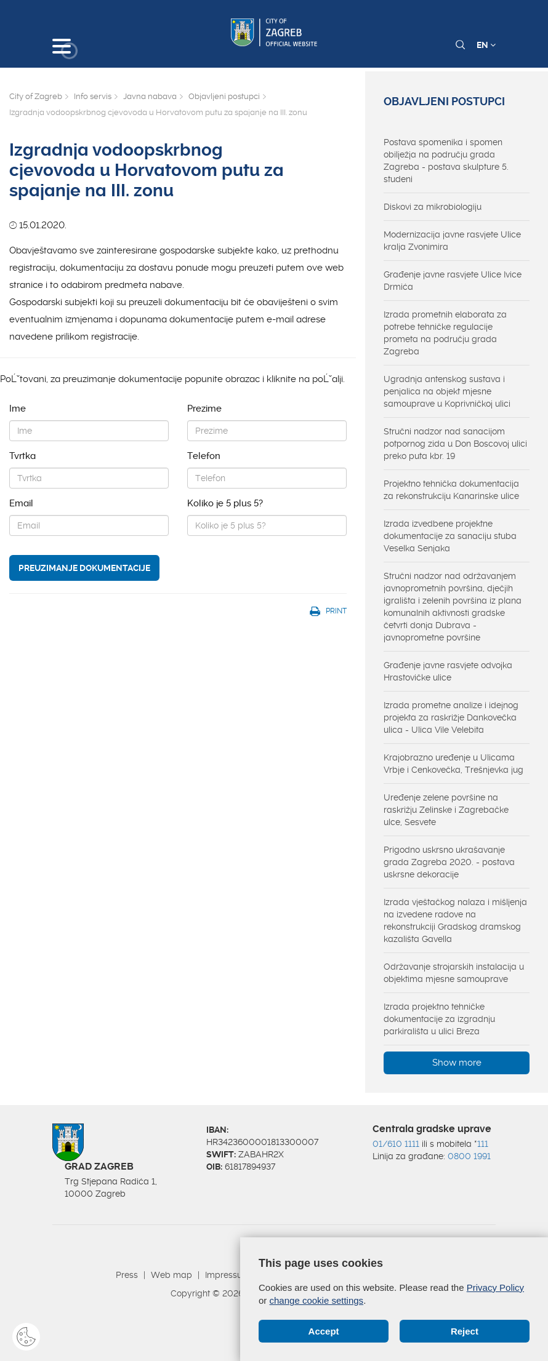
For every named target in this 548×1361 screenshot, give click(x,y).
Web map (171, 1275)
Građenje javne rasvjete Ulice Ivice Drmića (453, 280)
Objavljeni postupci (224, 96)
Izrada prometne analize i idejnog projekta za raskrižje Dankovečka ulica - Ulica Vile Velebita (451, 717)
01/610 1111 (396, 1144)
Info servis (92, 96)
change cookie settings (317, 1300)
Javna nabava (150, 96)
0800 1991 (469, 1156)
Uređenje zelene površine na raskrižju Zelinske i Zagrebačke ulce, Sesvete (446, 809)
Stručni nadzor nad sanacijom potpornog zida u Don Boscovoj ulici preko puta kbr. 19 (455, 443)
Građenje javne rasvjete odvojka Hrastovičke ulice (448, 671)
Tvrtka (22, 455)
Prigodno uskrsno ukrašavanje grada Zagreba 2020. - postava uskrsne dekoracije (449, 862)
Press (127, 1275)
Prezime (204, 408)
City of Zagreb (35, 96)
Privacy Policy (495, 1287)
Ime (17, 408)
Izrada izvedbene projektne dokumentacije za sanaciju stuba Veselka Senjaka (450, 536)
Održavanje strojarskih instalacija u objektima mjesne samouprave (454, 973)
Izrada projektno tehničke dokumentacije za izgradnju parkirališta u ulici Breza (439, 1019)
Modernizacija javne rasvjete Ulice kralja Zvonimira (452, 240)
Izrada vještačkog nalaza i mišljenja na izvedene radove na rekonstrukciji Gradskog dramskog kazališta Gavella (455, 920)
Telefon (203, 455)
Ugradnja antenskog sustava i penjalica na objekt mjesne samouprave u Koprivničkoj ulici (447, 391)
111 (482, 1144)
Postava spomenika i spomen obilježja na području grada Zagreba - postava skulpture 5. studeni (446, 160)
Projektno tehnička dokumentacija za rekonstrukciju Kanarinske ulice (451, 490)
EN (486, 45)
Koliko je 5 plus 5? (225, 503)
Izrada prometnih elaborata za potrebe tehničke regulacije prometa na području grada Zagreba (445, 332)
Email (21, 503)
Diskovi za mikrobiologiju (433, 207)
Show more (457, 1062)
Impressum (227, 1275)
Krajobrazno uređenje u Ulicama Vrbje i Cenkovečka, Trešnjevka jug (453, 763)
